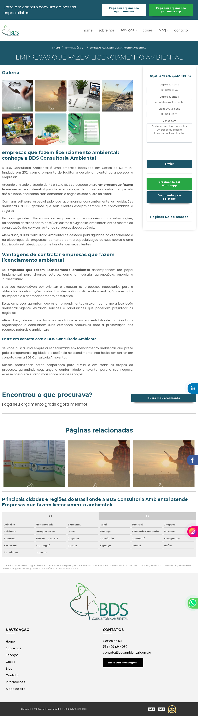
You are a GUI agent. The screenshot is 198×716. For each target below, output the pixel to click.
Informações (15, 682)
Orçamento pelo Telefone (169, 197)
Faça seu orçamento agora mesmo (124, 9)
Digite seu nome (169, 84)
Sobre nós (106, 30)
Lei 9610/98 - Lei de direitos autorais (59, 568)
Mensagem (169, 121)
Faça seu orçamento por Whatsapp (171, 9)
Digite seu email (169, 96)
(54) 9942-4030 (115, 646)
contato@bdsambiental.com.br (127, 652)
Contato (181, 30)
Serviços (127, 30)
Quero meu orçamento (163, 398)
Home (88, 30)
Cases (148, 30)
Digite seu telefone (169, 108)
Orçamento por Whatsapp (169, 183)
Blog (163, 30)
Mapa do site (15, 689)
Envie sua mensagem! (123, 662)
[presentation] (170, 151)
